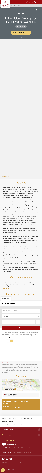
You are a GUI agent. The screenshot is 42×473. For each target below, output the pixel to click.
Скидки (20, 419)
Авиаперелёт (28, 419)
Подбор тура (5, 424)
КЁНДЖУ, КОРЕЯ (21, 26)
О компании (13, 424)
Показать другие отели (21, 37)
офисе (18, 452)
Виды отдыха (12, 419)
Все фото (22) (5, 176)
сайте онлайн (29, 452)
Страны (4, 419)
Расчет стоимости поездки (21, 32)
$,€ (11, 341)
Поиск (21, 328)
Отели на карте (8, 389)
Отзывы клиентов (7, 421)
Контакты (21, 424)
